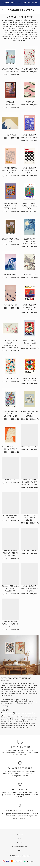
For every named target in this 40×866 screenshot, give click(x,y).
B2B (20, 838)
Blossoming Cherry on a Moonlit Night (30, 241)
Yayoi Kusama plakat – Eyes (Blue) (29, 342)
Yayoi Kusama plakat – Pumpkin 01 (10, 624)
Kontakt (20, 842)
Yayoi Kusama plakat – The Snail (29, 307)
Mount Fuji (10, 135)
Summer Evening (30, 551)
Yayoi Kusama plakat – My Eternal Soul (10, 206)
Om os (20, 834)
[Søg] (33, 10)
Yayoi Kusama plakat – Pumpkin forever (29, 588)
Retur (20, 850)
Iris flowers (10, 274)
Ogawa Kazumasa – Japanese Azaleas (29, 413)
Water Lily (10, 480)
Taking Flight (10, 305)
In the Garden (29, 274)
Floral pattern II (29, 447)
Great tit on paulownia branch (30, 517)
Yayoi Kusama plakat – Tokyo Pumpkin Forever (29, 482)
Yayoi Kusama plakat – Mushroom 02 (10, 413)
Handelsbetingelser (20, 846)
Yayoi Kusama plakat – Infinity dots (10, 170)
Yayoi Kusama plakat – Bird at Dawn (30, 206)
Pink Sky (29, 102)
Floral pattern (10, 378)
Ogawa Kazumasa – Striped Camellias (10, 588)
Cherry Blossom (30, 69)
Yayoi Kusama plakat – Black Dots (29, 170)
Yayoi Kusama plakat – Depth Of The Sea (10, 553)
